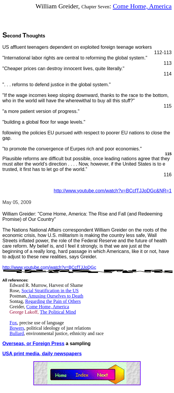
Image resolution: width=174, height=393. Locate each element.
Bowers (17, 328)
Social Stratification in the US (50, 290)
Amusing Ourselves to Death (55, 295)
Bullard (17, 333)
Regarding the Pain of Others (53, 301)
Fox (13, 322)
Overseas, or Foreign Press (33, 343)
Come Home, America (142, 6)
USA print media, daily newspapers (42, 353)
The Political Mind (58, 312)
